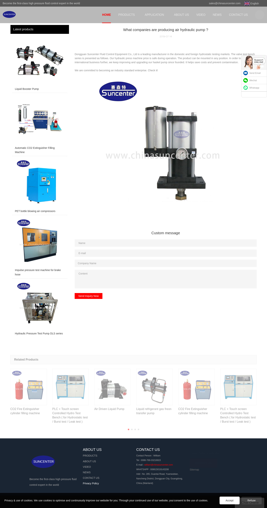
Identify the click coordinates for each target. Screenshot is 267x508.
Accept (230, 500)
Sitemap (194, 469)
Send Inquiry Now (88, 296)
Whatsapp (254, 88)
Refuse (252, 500)
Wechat (253, 80)
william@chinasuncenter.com (158, 465)
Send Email (255, 73)
